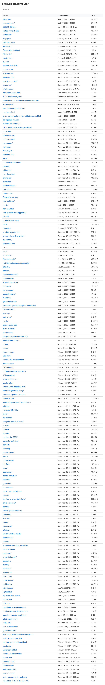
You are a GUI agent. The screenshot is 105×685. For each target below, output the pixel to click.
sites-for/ (6, 267)
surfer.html (7, 182)
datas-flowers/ (8, 367)
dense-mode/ (8, 538)
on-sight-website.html (11, 232)
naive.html (7, 189)
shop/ (5, 468)
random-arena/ (8, 453)
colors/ (5, 344)
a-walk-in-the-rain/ (10, 557)
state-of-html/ (8, 104)
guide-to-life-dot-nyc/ (11, 220)
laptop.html (7, 592)
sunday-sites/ (8, 383)
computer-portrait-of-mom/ (13, 422)
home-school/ (8, 487)
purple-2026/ (8, 70)
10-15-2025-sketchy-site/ (12, 97)
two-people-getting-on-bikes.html (15, 337)
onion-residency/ (9, 503)
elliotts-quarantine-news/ (12, 511)
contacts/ (6, 445)
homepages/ (8, 143)
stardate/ (6, 313)
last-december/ (9, 398)
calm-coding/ (8, 193)
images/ (6, 425)
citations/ (6, 530)
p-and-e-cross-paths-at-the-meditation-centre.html (22, 116)
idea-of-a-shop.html (10, 627)
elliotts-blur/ (7, 46)
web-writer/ (7, 317)
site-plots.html (8, 77)
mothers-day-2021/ (10, 437)
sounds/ (6, 433)
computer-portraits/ (10, 441)
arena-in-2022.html (10, 379)
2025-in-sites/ (8, 73)
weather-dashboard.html (12, 654)
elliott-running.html (10, 619)
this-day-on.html (9, 135)
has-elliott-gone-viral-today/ (13, 391)
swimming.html (9, 42)
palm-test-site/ (8, 155)
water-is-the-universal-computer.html (17, 402)
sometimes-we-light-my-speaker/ (15, 545)
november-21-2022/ (10, 410)
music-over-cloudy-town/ (12, 491)
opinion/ (6, 507)
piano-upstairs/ (9, 329)
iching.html (7, 170)
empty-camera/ (9, 23)
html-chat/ (7, 131)
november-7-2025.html (11, 93)
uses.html (6, 356)
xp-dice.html (7, 58)
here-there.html (9, 174)
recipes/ (6, 542)
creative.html (8, 333)
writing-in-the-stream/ (11, 31)
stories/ (6, 495)
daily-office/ (7, 576)
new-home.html (9, 112)
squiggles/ (7, 561)
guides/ (6, 62)
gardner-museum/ (10, 302)
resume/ (6, 429)
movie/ (5, 205)
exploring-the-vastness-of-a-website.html (18, 634)
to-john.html (7, 658)
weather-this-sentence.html (13, 360)
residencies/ (7, 584)
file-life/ (6, 217)
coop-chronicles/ (9, 294)
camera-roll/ (7, 526)
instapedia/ (7, 35)
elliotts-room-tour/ (10, 476)
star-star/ (6, 518)
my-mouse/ (7, 418)
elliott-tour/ (7, 19)
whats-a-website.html (11, 340)
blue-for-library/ (9, 201)
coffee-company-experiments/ (14, 371)
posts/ (5, 348)
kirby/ (5, 159)
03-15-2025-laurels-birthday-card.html (17, 128)
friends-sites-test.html (11, 50)
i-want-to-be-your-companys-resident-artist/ (19, 306)
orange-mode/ (8, 460)
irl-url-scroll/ (7, 255)
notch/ (5, 321)
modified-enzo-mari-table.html (14, 607)
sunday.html (7, 646)
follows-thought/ (9, 259)
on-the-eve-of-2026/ (10, 66)
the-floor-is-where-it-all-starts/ (14, 499)
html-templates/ (9, 139)
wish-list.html (8, 588)
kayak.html (7, 147)
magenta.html (8, 278)
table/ (5, 414)
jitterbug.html (8, 89)
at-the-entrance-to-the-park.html (15, 677)
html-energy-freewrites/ (12, 162)
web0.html (7, 623)
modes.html (7, 600)
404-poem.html (9, 375)
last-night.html (8, 661)
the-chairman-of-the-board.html (15, 642)
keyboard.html (8, 364)
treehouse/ (7, 553)
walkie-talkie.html (9, 669)
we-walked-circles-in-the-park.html (16, 681)
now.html (6, 603)
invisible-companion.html (12, 638)
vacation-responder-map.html (14, 395)
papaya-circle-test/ (10, 325)
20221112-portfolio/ (10, 282)
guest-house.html (9, 631)
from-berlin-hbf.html (10, 197)
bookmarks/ (7, 472)
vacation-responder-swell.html (14, 615)
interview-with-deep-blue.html (14, 387)
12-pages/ (7, 39)
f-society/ (6, 480)
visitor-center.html (10, 650)
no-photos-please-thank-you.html (15, 611)
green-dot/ (7, 484)
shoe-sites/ (7, 85)
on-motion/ (7, 178)
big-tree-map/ (8, 290)
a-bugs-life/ (7, 573)
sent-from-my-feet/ (10, 81)
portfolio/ (6, 464)
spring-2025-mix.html (11, 120)
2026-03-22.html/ (9, 27)
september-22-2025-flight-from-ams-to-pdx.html (21, 101)
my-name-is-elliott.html (11, 596)
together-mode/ (9, 549)
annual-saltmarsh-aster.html (13, 236)
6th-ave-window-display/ (12, 534)
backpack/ (7, 286)
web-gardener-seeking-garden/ (14, 213)
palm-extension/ (9, 244)
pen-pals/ (6, 166)
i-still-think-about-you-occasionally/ (16, 263)
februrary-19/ (8, 151)
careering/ (7, 228)
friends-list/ (7, 54)
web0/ (5, 456)
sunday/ (6, 565)
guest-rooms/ (8, 580)
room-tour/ (7, 569)
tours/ (5, 224)
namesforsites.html (10, 275)
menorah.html (8, 665)
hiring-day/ (7, 514)
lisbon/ (5, 522)
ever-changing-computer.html (14, 108)
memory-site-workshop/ (12, 124)
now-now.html (8, 209)
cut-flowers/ (7, 240)
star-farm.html (8, 673)
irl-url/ (5, 251)
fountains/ (7, 298)
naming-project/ (9, 309)
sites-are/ (6, 271)
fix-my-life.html (8, 352)
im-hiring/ (6, 449)
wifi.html (6, 406)
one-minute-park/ (9, 186)
